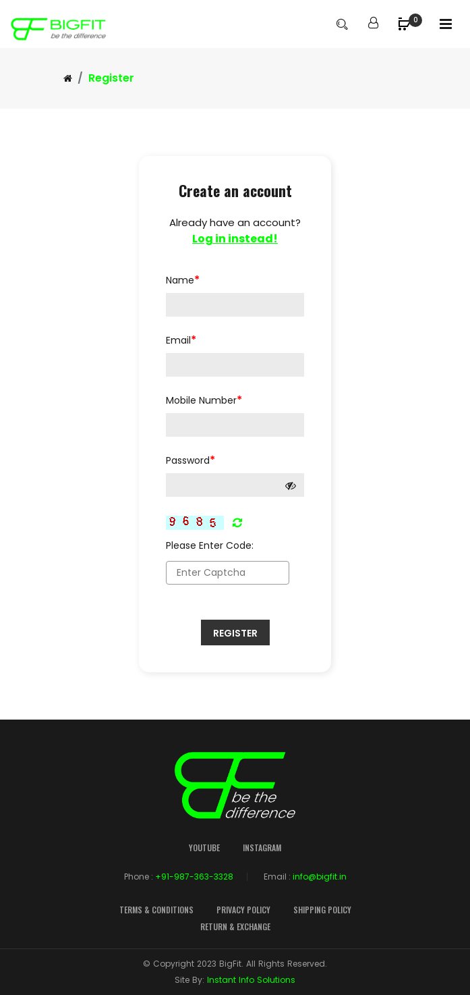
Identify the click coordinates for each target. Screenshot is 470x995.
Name (183, 280)
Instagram (262, 847)
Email (181, 340)
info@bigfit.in (320, 876)
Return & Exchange (235, 926)
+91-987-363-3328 (194, 876)
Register (235, 633)
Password (190, 460)
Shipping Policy (322, 909)
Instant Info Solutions (251, 980)
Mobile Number (204, 400)
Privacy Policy (243, 909)
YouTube (204, 847)
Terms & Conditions (156, 909)
